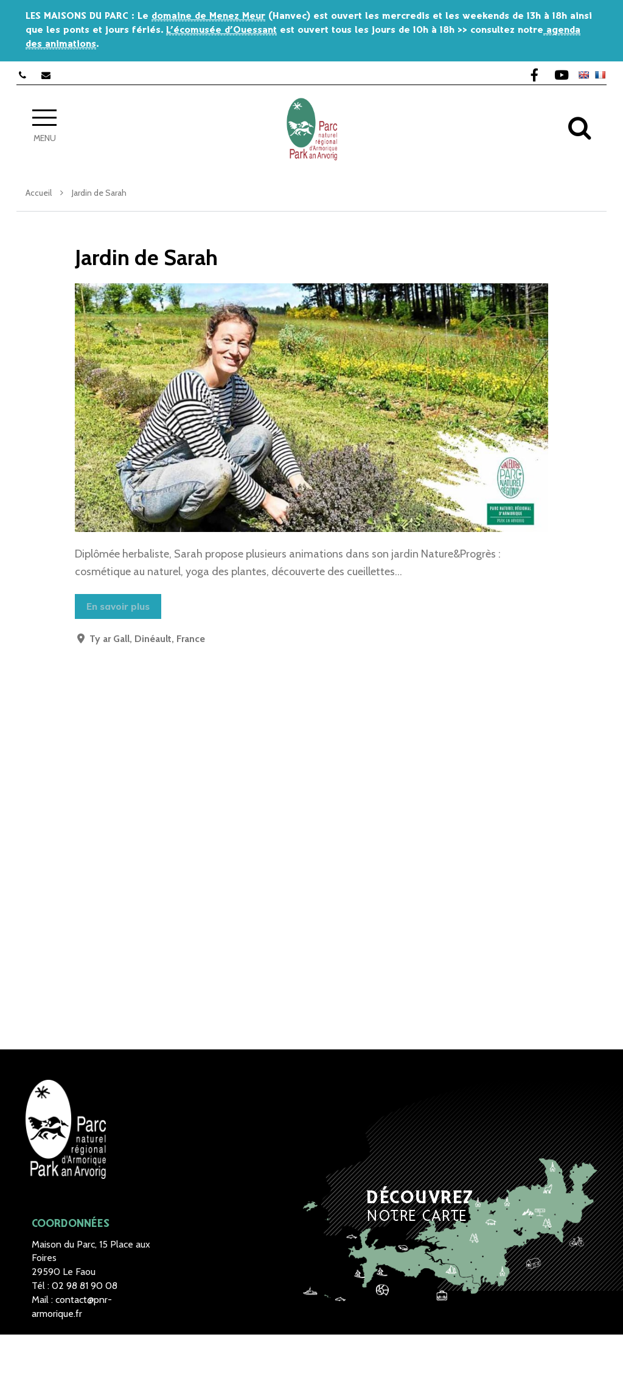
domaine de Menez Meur (208, 16)
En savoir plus (118, 606)
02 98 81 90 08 (84, 1285)
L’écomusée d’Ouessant (221, 30)
